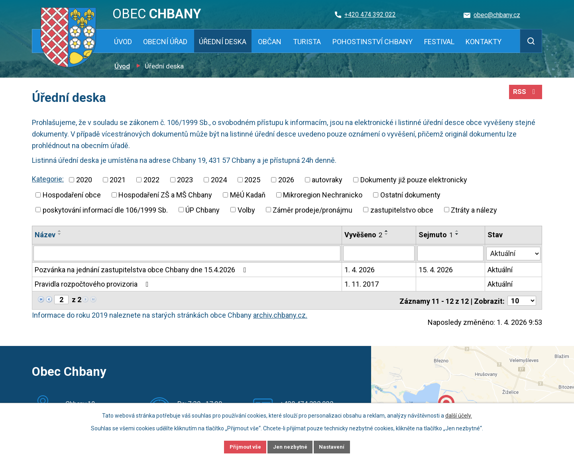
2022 (151, 180)
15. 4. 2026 (436, 269)
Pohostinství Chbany (372, 41)
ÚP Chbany (202, 209)
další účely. (458, 414)
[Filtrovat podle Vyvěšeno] (379, 253)
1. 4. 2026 (359, 269)
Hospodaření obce (72, 195)
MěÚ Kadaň (247, 195)
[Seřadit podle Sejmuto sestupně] (457, 234)
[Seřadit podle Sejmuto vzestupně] (457, 230)
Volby (246, 209)
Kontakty (483, 41)
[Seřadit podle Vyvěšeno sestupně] (386, 234)
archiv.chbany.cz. (280, 314)
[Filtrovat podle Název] (186, 253)
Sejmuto (436, 234)
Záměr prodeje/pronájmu (312, 209)
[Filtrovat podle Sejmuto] (450, 253)
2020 (84, 180)
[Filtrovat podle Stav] (514, 252)
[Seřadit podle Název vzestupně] (59, 230)
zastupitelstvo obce (401, 209)
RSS (524, 94)
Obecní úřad (165, 41)
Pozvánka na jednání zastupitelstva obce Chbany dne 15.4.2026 (142, 269)
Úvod (123, 41)
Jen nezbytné (290, 446)
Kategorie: (48, 179)
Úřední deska (222, 41)
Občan (269, 41)
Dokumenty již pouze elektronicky (413, 180)
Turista (307, 41)
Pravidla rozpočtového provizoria (93, 283)
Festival (439, 41)
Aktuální (500, 269)
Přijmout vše (238, 446)
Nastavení (339, 446)
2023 (185, 180)
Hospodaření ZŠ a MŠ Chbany (165, 195)
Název (45, 234)
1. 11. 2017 (361, 283)
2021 (118, 180)
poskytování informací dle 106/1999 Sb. (105, 209)
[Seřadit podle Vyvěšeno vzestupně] (386, 230)
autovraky (327, 180)
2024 (219, 180)
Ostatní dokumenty (410, 195)
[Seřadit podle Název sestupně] (59, 234)
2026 (286, 180)
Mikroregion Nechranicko (322, 195)
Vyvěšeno (363, 234)
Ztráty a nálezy (474, 209)
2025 (252, 180)
